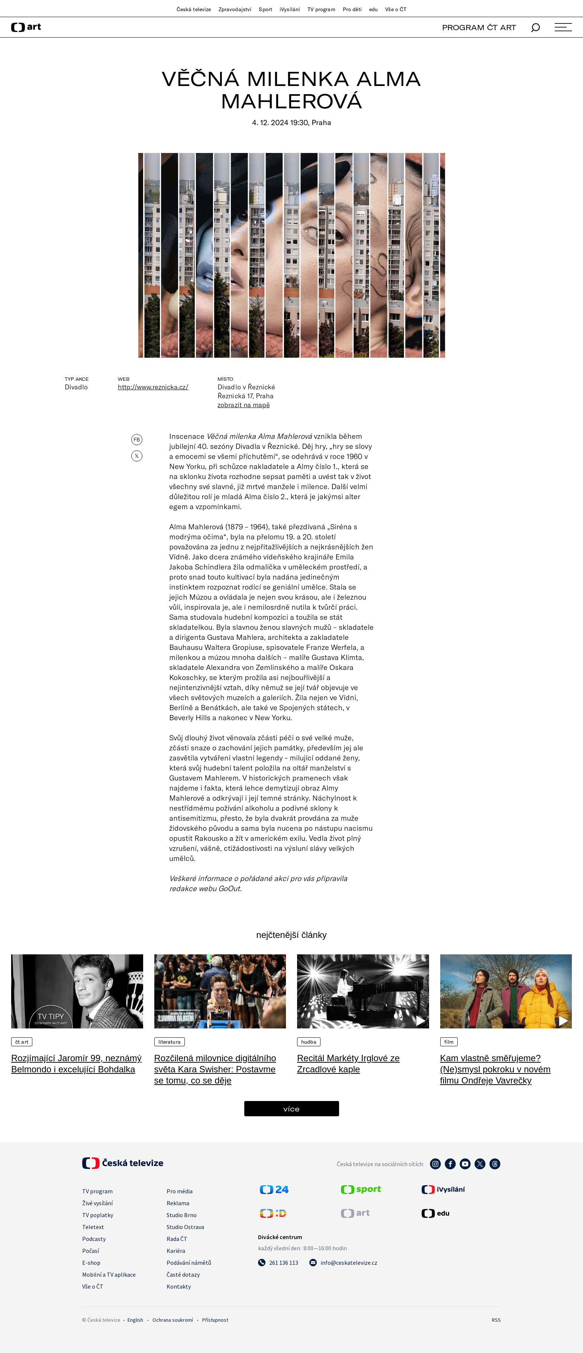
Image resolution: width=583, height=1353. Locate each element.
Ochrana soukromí (172, 1320)
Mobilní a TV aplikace (109, 1274)
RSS (496, 1320)
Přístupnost (215, 1320)
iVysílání (290, 9)
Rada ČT (177, 1238)
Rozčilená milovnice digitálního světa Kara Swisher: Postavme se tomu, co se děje (215, 1069)
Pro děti (352, 9)
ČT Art (21, 1041)
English (135, 1320)
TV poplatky (97, 1215)
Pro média (180, 1191)
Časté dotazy (183, 1274)
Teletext (93, 1227)
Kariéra (176, 1250)
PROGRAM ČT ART (479, 27)
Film (449, 1041)
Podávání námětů (189, 1262)
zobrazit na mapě (244, 405)
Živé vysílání (97, 1203)
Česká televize (194, 9)
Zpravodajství (235, 9)
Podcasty (94, 1238)
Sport (265, 9)
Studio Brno (182, 1215)
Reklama (178, 1203)
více (291, 1108)
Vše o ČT (395, 9)
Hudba (308, 1041)
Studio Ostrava (185, 1227)
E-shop (91, 1262)
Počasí (90, 1250)
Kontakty (179, 1286)
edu (373, 9)
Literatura (169, 1041)
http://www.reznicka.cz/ (153, 387)
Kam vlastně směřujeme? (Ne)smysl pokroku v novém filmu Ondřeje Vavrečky (495, 1069)
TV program (321, 9)
